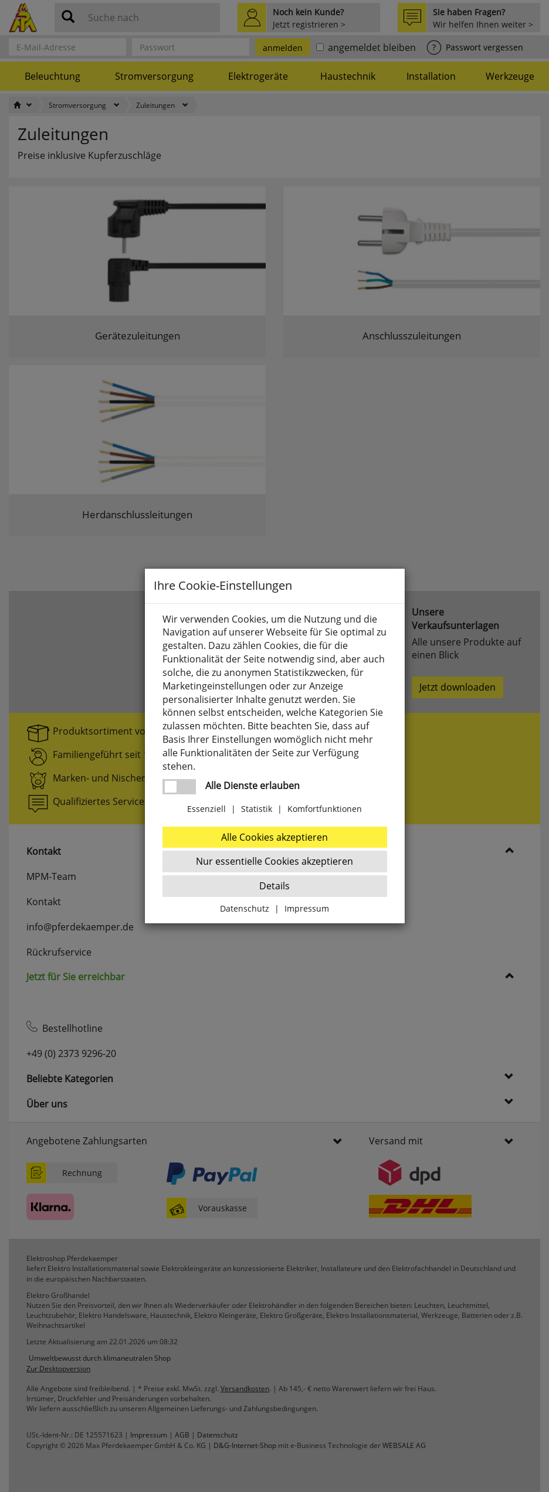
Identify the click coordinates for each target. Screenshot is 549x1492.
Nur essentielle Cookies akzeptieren (274, 861)
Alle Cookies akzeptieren (274, 837)
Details (274, 885)
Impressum (306, 908)
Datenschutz (244, 908)
